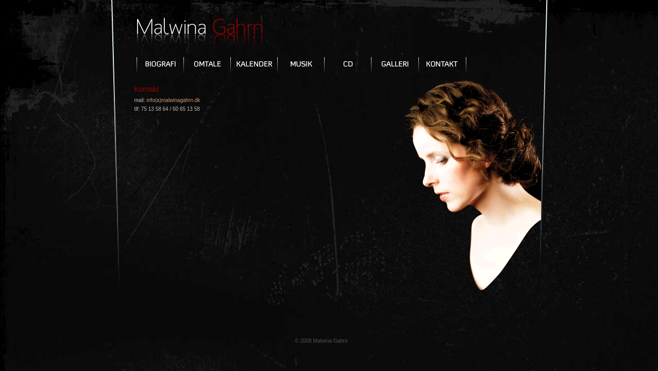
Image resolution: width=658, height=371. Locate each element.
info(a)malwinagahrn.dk (173, 100)
